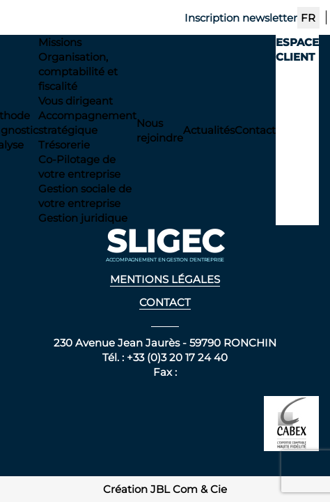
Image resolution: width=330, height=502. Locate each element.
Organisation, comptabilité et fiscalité (78, 71)
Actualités (209, 130)
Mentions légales (165, 279)
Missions (59, 42)
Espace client (297, 49)
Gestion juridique (82, 218)
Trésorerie (64, 144)
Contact (255, 130)
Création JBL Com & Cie (165, 489)
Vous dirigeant (75, 100)
